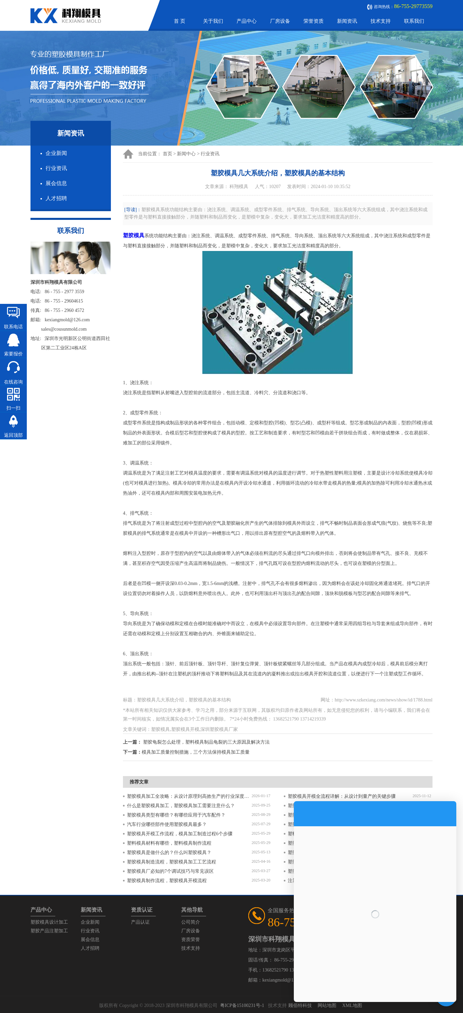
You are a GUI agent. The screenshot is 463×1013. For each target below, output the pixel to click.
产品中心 (247, 21)
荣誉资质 (314, 21)
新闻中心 (186, 153)
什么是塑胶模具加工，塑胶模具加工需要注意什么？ (181, 805)
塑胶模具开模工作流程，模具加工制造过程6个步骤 (180, 833)
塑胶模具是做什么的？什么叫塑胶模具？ (169, 852)
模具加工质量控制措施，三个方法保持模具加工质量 (196, 752)
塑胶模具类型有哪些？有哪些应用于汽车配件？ (176, 815)
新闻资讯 (347, 21)
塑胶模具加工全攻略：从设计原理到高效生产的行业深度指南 (189, 796)
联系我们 (414, 21)
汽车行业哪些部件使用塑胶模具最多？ (167, 824)
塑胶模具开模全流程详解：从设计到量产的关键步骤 (342, 796)
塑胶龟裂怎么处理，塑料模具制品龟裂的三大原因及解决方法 (206, 742)
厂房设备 (280, 21)
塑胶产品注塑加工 (49, 930)
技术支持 (381, 21)
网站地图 (327, 1005)
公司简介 (190, 922)
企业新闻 (56, 153)
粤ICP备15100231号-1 (242, 1005)
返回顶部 (13, 435)
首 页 (179, 21)
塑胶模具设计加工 (49, 922)
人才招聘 (56, 198)
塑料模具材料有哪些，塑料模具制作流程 (169, 843)
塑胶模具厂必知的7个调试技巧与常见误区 (170, 871)
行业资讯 (56, 168)
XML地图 (352, 1005)
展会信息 (56, 183)
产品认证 (140, 922)
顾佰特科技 (300, 1005)
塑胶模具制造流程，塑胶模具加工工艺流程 (171, 861)
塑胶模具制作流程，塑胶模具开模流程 (167, 880)
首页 (167, 153)
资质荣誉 (190, 939)
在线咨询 (13, 382)
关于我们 (213, 21)
